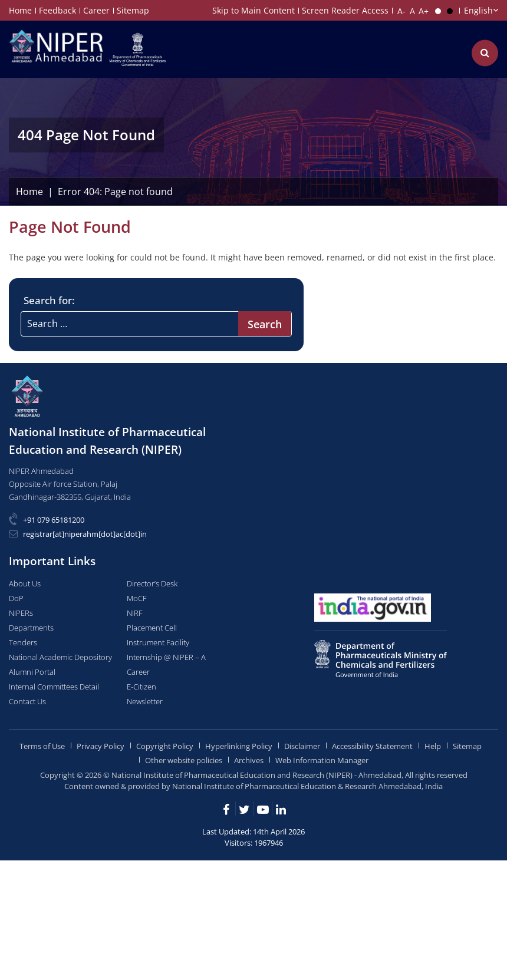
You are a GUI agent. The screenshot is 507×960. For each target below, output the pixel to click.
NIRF (135, 613)
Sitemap (133, 10)
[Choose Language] (480, 10)
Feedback (57, 10)
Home (20, 10)
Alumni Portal (32, 672)
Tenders (23, 642)
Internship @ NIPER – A (166, 657)
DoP (16, 598)
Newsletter (145, 701)
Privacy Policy (100, 746)
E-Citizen (141, 686)
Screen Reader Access (345, 10)
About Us (25, 583)
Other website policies (183, 760)
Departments (31, 627)
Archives (249, 760)
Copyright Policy (164, 746)
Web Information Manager (321, 760)
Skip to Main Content (253, 10)
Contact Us (27, 701)
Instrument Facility (158, 642)
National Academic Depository (60, 657)
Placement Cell (152, 627)
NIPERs (21, 613)
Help (432, 746)
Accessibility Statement (372, 746)
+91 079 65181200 (53, 519)
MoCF (137, 598)
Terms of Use (42, 746)
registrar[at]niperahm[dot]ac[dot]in (85, 534)
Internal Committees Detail (54, 686)
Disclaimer (302, 746)
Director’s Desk (152, 583)
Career (96, 10)
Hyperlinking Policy (238, 746)
